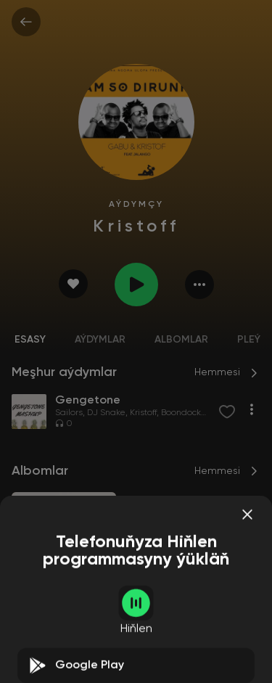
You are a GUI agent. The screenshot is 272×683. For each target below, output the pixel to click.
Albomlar (181, 340)
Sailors (69, 413)
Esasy (30, 340)
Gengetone (42, 610)
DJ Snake (106, 413)
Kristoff (143, 413)
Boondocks (183, 413)
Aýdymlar (100, 340)
